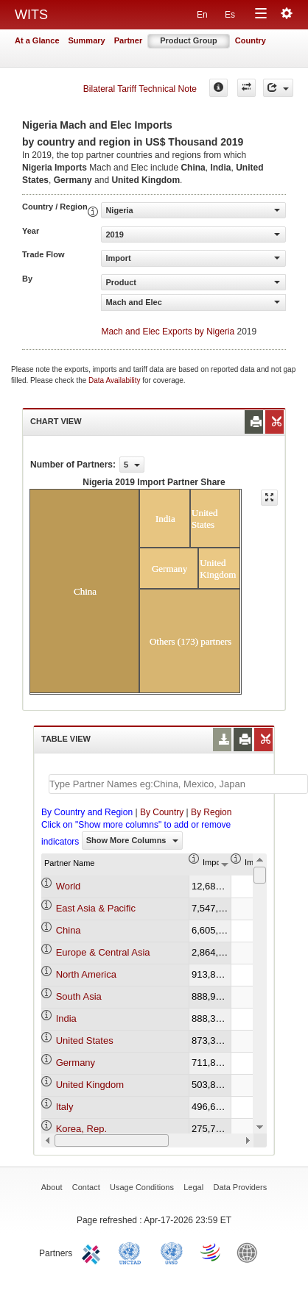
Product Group (188, 40)
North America (86, 974)
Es (230, 15)
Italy (65, 1106)
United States (84, 1040)
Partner (128, 40)
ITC (93, 1252)
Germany (75, 1062)
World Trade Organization (211, 1252)
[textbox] (178, 784)
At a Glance (37, 40)
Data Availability (115, 380)
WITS (31, 14)
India (66, 1018)
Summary (87, 40)
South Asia (79, 996)
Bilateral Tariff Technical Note (140, 89)
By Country (161, 812)
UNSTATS (171, 1252)
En (202, 15)
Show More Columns (132, 840)
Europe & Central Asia (103, 952)
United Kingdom (90, 1084)
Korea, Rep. (81, 1128)
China (68, 930)
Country (250, 40)
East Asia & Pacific (96, 908)
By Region (211, 812)
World (68, 886)
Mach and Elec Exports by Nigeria (167, 331)
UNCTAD (132, 1252)
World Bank (250, 1252)
